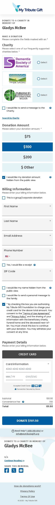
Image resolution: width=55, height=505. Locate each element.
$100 (27, 147)
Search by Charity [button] (10, 118)
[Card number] (27, 369)
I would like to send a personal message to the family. (28, 297)
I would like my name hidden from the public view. (26, 289)
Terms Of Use (27, 496)
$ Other (27, 167)
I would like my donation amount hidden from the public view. (23, 179)
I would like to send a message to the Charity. (26, 109)
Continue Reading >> (14, 460)
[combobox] (7, 256)
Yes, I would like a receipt (19, 264)
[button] (50, 110)
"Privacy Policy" (18, 316)
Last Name (11, 221)
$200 (27, 157)
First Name (11, 206)
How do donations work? (27, 486)
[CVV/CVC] (34, 376)
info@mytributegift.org (27, 434)
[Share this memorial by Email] (21, 470)
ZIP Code (9, 271)
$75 (28, 136)
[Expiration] (14, 376)
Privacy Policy (27, 491)
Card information (17, 364)
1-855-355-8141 (33, 431)
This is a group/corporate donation (24, 197)
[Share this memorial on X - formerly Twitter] (14, 470)
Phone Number (13, 250)
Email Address (13, 236)
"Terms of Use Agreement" (36, 313)
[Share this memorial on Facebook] (6, 470)
